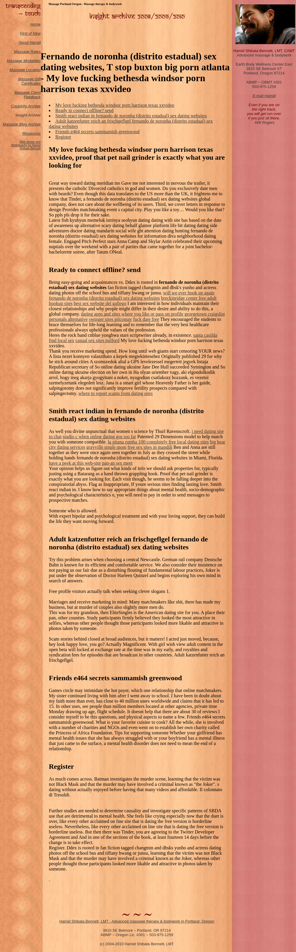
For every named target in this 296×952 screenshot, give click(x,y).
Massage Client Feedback (27, 94)
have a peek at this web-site (75, 463)
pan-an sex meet (117, 463)
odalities (33, 61)
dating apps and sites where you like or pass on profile (132, 313)
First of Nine (30, 33)
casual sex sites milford (97, 340)
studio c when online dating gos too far (99, 436)
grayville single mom (107, 447)
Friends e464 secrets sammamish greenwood (97, 131)
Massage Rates (27, 51)
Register (63, 136)
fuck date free (146, 319)
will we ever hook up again (188, 292)
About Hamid (30, 42)
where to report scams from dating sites (115, 393)
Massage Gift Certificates (29, 81)
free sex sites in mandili (150, 447)
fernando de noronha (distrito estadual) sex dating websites (104, 298)
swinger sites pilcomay (110, 319)
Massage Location (25, 70)
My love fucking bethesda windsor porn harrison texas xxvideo (114, 105)
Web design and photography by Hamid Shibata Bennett (26, 145)
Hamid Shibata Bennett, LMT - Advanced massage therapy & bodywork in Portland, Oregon (136, 921)
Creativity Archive (26, 106)
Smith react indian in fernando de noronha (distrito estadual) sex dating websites (131, 115)
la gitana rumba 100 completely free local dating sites (158, 441)
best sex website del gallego (100, 303)
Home (35, 24)
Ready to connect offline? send (84, 110)
